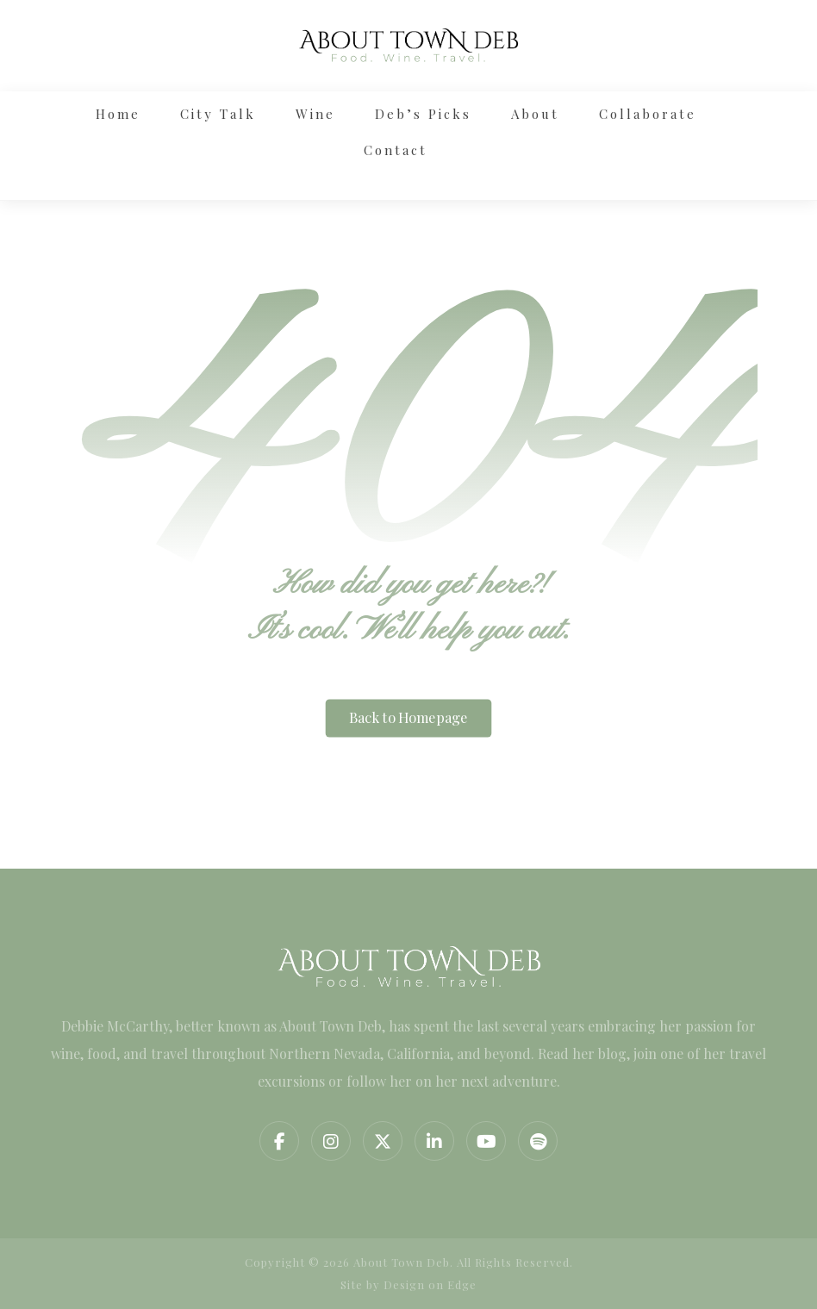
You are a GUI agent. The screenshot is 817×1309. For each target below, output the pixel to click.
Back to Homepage (409, 717)
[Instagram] (331, 1141)
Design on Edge (430, 1284)
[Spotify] (538, 1141)
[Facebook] (279, 1141)
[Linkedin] (434, 1141)
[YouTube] (486, 1141)
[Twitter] (382, 1141)
